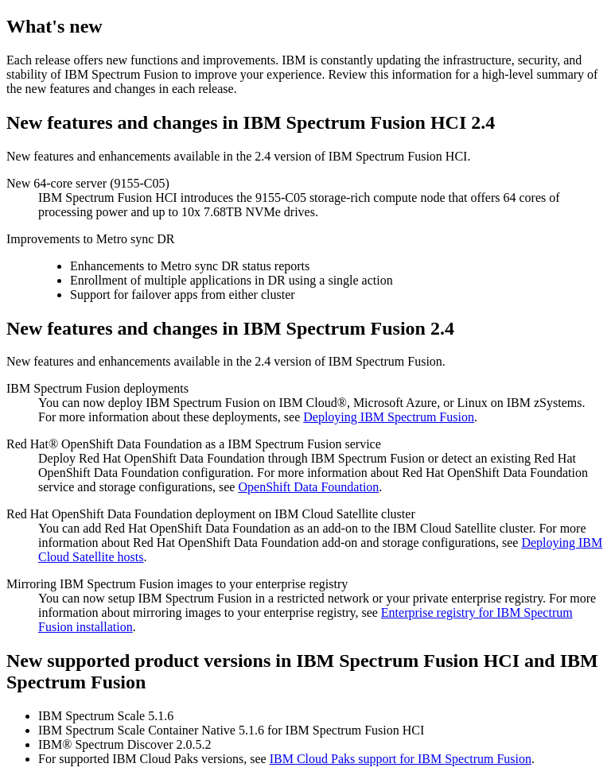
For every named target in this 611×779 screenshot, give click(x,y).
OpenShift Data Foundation (308, 487)
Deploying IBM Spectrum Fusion (388, 417)
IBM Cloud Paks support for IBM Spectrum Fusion (400, 758)
